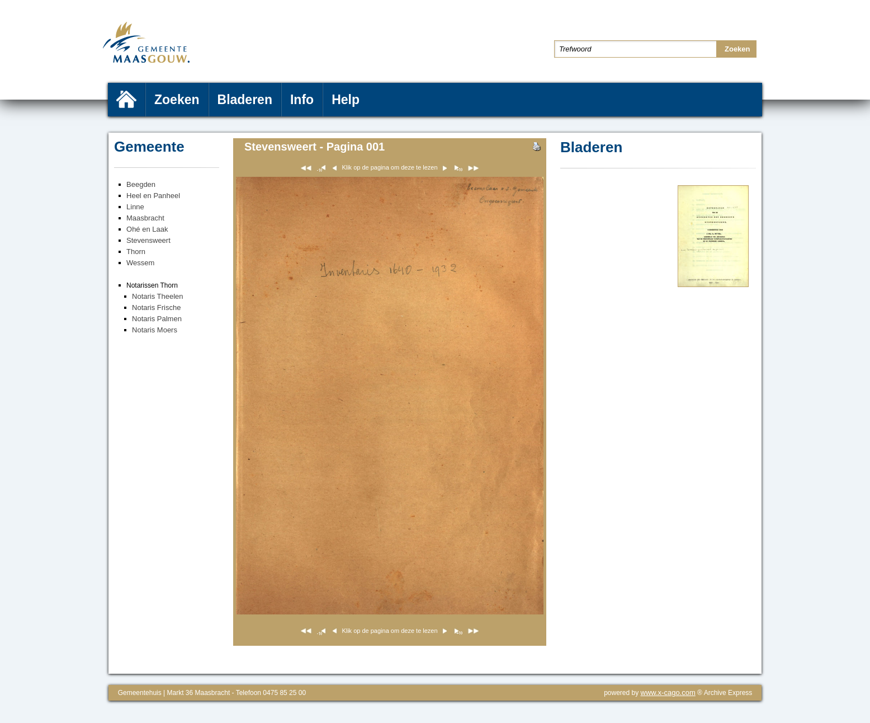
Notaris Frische (156, 307)
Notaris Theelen (157, 296)
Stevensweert (148, 240)
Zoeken (177, 99)
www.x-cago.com (668, 692)
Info (302, 99)
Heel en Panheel (153, 195)
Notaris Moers (154, 330)
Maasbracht (145, 218)
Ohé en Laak (147, 229)
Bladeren (245, 99)
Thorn (135, 251)
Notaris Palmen (157, 318)
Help (346, 99)
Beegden (140, 184)
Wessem (140, 263)
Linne (135, 207)
